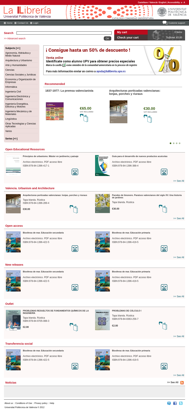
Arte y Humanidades (16, 65)
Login (35, 23)
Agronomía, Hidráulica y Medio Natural (18, 54)
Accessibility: (174, 2)
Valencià (153, 2)
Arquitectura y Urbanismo (18, 60)
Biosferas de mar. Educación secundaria (43, 232)
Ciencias (9, 70)
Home (9, 23)
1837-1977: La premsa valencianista (69, 90)
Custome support (177, 23)
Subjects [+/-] (12, 48)
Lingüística (11, 119)
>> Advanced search (14, 38)
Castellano (143, 2)
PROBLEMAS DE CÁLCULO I (126, 311)
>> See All (178, 181)
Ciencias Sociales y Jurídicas (20, 74)
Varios (8, 131)
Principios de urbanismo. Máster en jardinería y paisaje (51, 156)
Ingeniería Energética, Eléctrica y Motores (16, 105)
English (162, 2)
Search (8, 33)
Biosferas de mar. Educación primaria (131, 232)
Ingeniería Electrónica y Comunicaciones (17, 98)
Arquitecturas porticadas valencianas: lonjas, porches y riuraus (134, 92)
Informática (11, 87)
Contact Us (22, 23)
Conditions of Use (23, 403)
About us (9, 403)
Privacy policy (40, 403)
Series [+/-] (11, 138)
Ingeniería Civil (13, 91)
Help (52, 403)
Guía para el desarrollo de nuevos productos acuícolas (139, 156)
